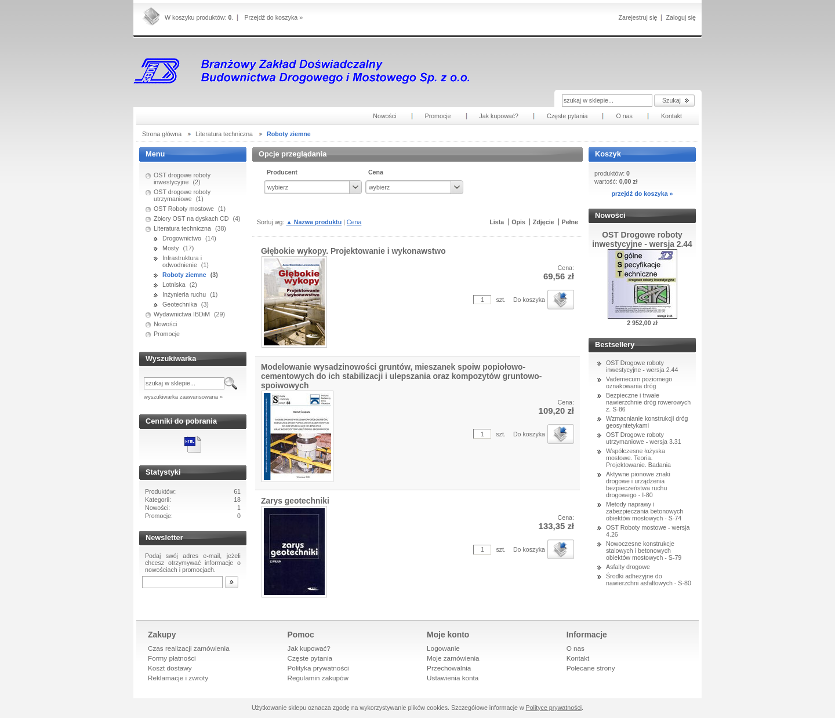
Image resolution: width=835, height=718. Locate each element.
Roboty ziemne (184, 274)
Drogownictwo (181, 238)
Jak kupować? (309, 648)
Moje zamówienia (453, 658)
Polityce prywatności (554, 707)
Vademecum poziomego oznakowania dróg (639, 382)
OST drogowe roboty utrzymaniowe (182, 195)
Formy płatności (172, 658)
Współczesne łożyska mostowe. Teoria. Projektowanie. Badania (638, 457)
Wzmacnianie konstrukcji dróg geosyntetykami (647, 422)
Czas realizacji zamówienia (189, 648)
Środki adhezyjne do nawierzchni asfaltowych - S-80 (648, 579)
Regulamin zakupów (318, 677)
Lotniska (174, 284)
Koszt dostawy (170, 668)
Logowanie (443, 648)
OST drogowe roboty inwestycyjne (182, 178)
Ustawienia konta (452, 677)
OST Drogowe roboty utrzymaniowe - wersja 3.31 (643, 438)
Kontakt (578, 658)
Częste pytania (310, 658)
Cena (354, 221)
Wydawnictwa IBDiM (182, 314)
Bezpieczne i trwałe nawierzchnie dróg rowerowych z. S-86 (648, 402)
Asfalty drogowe (628, 566)
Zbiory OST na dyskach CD (191, 218)
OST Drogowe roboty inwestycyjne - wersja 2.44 (642, 366)
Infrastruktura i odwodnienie (182, 261)
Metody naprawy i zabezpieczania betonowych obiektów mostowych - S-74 (644, 511)
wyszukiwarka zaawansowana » (183, 396)
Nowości (165, 323)
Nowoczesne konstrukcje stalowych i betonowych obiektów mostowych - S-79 (643, 550)
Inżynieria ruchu (184, 294)
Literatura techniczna (182, 228)
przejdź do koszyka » (642, 193)
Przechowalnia (449, 668)
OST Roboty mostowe (184, 208)
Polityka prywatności (318, 668)
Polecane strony (591, 668)
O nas (575, 648)
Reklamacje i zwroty (178, 677)
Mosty (170, 248)
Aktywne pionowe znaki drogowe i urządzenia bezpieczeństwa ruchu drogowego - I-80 (638, 484)
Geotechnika (179, 304)
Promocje (167, 333)
